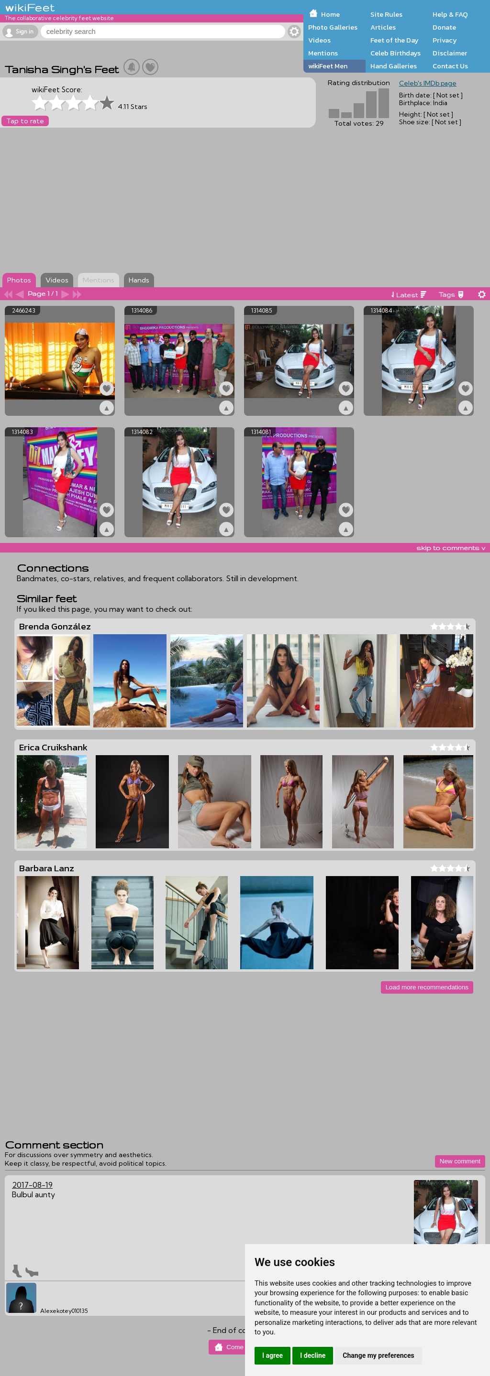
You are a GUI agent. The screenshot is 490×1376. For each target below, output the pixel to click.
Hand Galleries (393, 66)
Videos (319, 40)
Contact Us (450, 66)
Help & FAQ (450, 14)
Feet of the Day (394, 40)
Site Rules (386, 14)
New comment (460, 1161)
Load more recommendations (427, 987)
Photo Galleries (332, 27)
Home (330, 14)
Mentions (323, 53)
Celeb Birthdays (395, 53)
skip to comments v (450, 548)
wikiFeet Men (327, 66)
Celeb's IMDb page (428, 83)
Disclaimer (450, 53)
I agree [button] (272, 1355)
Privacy (445, 40)
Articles (383, 27)
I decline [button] (312, 1355)
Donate (444, 27)
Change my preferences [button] (378, 1355)
